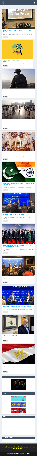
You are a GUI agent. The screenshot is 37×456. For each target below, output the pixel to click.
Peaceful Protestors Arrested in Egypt (12, 365)
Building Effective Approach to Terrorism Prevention (15, 277)
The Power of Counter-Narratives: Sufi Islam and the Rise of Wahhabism (17, 121)
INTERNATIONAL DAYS (6, 61)
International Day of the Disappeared (11, 60)
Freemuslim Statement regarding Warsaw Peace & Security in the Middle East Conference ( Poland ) (18, 246)
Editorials (4, 33)
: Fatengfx (28, 453)
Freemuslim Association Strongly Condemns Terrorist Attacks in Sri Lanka (18, 153)
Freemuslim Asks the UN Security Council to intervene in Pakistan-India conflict (18, 184)
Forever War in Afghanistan (9, 90)
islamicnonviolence (16, 453)
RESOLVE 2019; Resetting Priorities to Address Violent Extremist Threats (17, 31)
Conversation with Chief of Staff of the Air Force (14, 214)
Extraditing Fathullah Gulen (10, 335)
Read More (5, 37)
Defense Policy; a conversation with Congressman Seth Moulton (18, 306)
